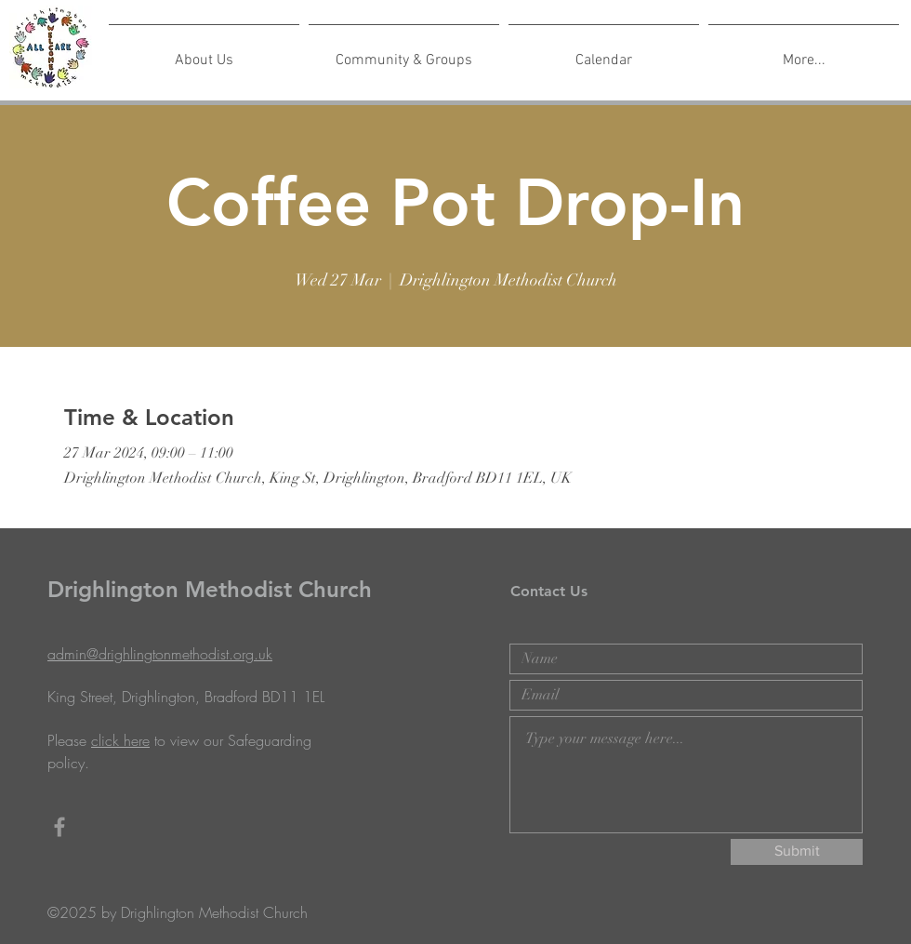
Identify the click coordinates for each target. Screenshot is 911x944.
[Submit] (797, 852)
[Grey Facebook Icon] (59, 827)
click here (120, 740)
